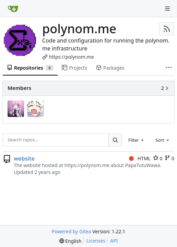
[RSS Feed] (166, 28)
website (24, 158)
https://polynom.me (71, 57)
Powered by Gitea (71, 231)
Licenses (96, 240)
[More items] (168, 67)
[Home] (13, 8)
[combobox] (136, 139)
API (114, 240)
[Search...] (114, 139)
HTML (140, 158)
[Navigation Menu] (167, 8)
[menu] (70, 241)
